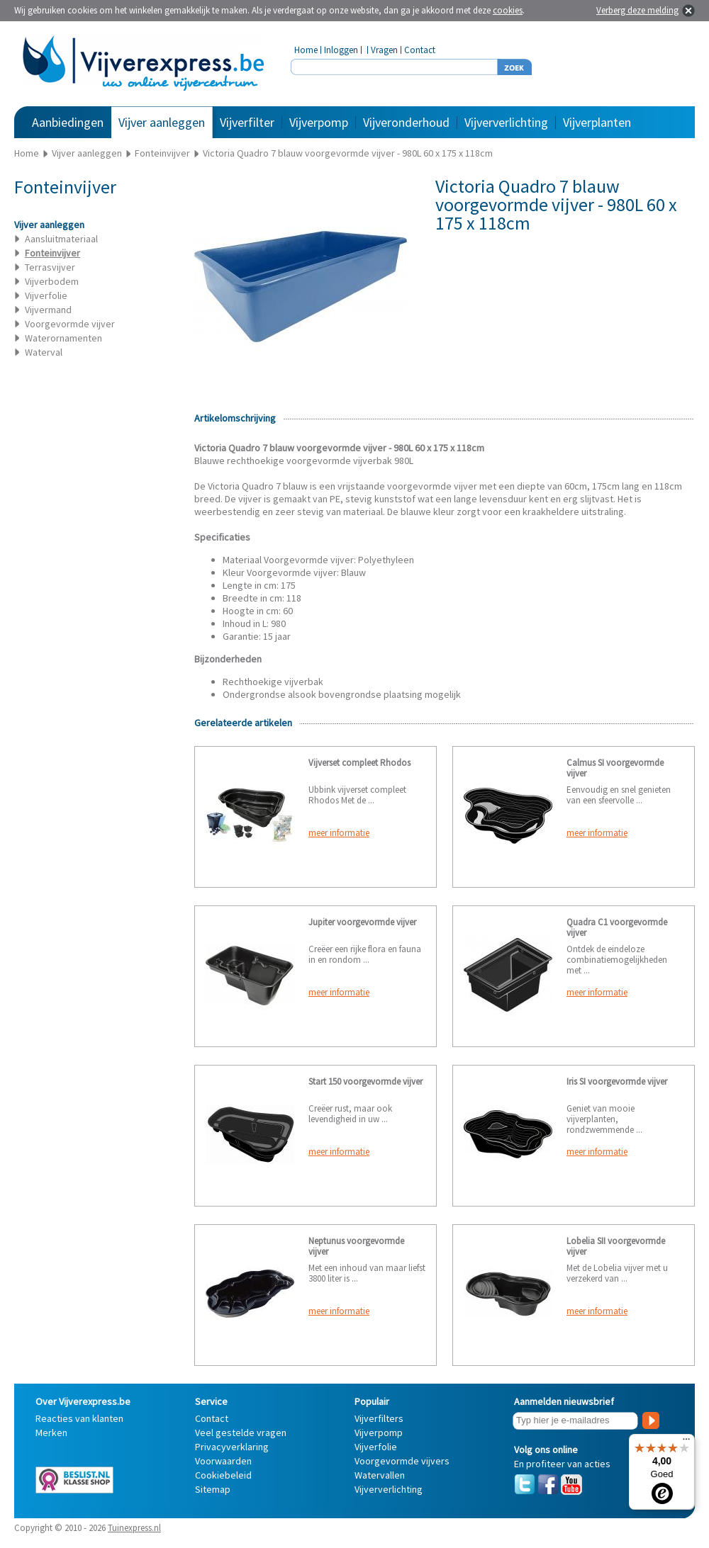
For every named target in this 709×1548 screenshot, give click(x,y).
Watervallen (379, 1475)
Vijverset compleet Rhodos (359, 763)
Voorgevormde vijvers (402, 1460)
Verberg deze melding (637, 10)
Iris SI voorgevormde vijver (616, 1081)
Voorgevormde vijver (70, 323)
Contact (419, 50)
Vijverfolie (46, 295)
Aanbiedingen (68, 122)
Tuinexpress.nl (134, 1528)
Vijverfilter (247, 122)
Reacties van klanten (79, 1418)
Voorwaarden (223, 1460)
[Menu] (686, 1442)
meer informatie (338, 833)
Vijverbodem (52, 281)
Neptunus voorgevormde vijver (356, 1246)
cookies (508, 10)
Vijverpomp (318, 122)
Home (306, 50)
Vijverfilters (378, 1418)
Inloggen (341, 50)
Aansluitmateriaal (61, 238)
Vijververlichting (506, 122)
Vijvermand (48, 309)
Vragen (384, 50)
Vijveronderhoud (406, 122)
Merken (51, 1432)
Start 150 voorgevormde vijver (365, 1081)
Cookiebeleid (223, 1475)
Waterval (43, 352)
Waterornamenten (63, 338)
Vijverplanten (597, 122)
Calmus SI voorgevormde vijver (615, 768)
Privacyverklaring (232, 1446)
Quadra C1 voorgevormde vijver (616, 927)
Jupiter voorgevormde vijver (362, 922)
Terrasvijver (50, 267)
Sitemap (212, 1489)
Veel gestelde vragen (240, 1432)
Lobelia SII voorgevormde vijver (615, 1246)
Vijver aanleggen (161, 122)
